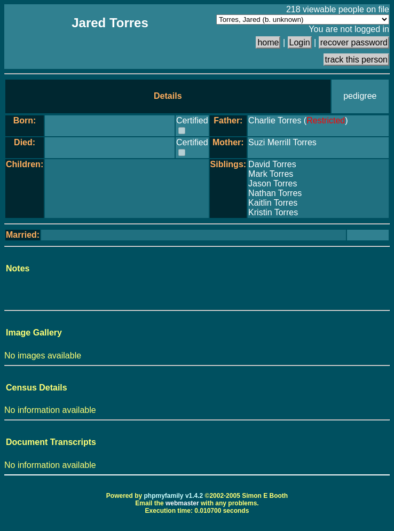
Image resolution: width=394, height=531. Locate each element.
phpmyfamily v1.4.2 (173, 495)
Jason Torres (272, 183)
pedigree (359, 95)
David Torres (272, 164)
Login (299, 42)
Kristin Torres (273, 212)
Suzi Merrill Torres (282, 142)
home (268, 42)
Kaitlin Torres (272, 202)
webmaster (182, 503)
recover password (354, 42)
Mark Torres (270, 173)
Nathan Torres (275, 193)
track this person (356, 59)
